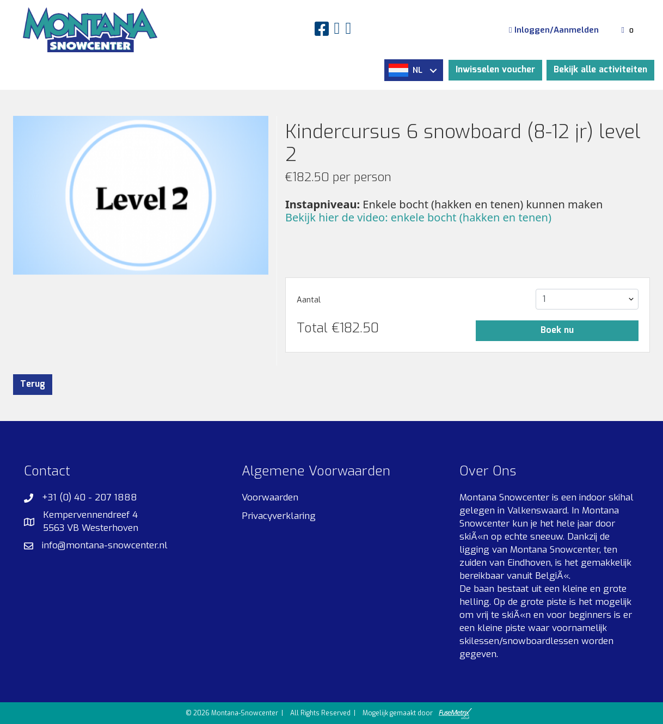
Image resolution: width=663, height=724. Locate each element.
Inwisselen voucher (495, 70)
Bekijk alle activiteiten (600, 70)
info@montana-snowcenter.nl (105, 545)
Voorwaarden (270, 497)
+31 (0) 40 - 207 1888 (89, 497)
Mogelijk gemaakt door (417, 713)
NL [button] (413, 70)
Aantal (309, 300)
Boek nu (557, 330)
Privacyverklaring (279, 516)
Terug (32, 384)
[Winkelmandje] (628, 29)
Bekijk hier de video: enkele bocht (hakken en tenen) (418, 217)
